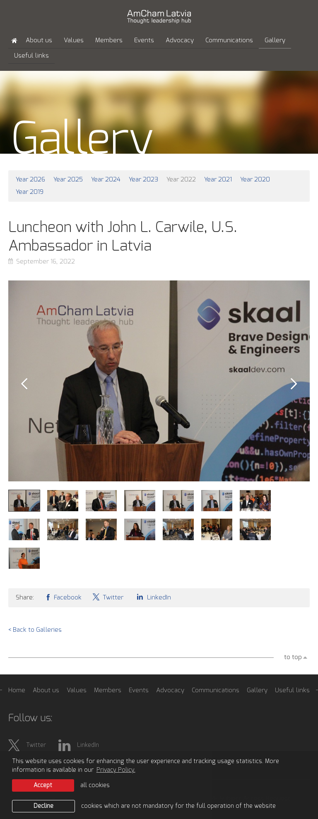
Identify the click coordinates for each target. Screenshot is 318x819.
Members (109, 40)
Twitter (107, 597)
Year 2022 (181, 179)
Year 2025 (68, 179)
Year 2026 (30, 179)
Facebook (63, 597)
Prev (24, 384)
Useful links (31, 56)
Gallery (275, 40)
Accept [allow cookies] (43, 785)
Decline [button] (43, 806)
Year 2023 (143, 179)
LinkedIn (152, 597)
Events (144, 40)
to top (293, 657)
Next (294, 384)
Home (16, 690)
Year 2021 (218, 179)
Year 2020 (255, 179)
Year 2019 (29, 192)
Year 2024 (105, 179)
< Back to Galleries (35, 630)
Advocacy (180, 40)
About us (39, 40)
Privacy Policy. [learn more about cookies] (115, 770)
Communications (229, 40)
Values (74, 40)
